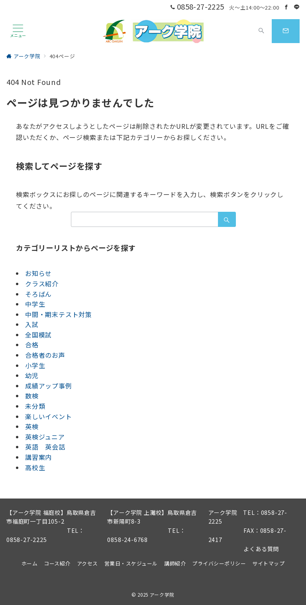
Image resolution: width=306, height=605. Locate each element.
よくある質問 (261, 549)
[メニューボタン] (17, 31)
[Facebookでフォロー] (286, 7)
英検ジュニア (45, 436)
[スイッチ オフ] (261, 31)
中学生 (35, 304)
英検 (32, 426)
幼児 (32, 375)
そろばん (38, 294)
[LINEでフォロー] (297, 7)
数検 (32, 395)
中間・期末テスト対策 (58, 314)
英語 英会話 (45, 446)
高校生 (35, 467)
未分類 (35, 406)
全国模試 (38, 334)
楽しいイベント (48, 416)
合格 (32, 344)
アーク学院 (162, 594)
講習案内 (38, 457)
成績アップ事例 (48, 385)
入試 (32, 324)
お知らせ (38, 273)
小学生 (35, 365)
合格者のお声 (45, 355)
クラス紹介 (42, 283)
